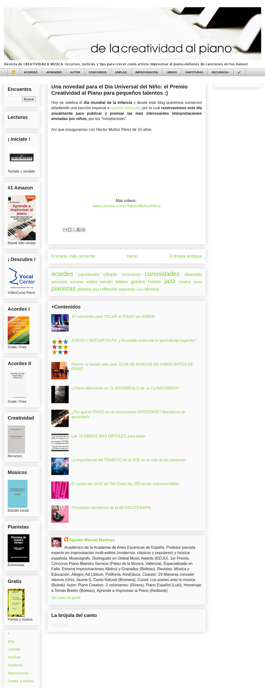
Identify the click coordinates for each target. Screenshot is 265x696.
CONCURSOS (98, 72)
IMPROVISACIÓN (146, 72)
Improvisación (18, 673)
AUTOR (75, 72)
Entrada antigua (185, 256)
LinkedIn (14, 649)
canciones (88, 274)
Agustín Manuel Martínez (91, 540)
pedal (197, 282)
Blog (11, 641)
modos (185, 282)
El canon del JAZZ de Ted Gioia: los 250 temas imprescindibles (125, 484)
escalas (76, 282)
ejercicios (59, 282)
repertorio (127, 289)
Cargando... (61, 625)
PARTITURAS (194, 72)
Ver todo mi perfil (65, 598)
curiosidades (162, 273)
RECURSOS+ (220, 72)
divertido (193, 274)
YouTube (14, 657)
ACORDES (31, 72)
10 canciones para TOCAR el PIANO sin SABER (112, 317)
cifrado (110, 274)
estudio (106, 282)
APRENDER (54, 72)
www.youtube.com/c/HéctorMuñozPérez (127, 206)
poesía (84, 289)
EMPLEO (121, 72)
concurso (131, 274)
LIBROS (171, 72)
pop (96, 289)
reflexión (109, 289)
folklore (121, 282)
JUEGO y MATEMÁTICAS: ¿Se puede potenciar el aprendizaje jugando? (133, 340)
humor (154, 281)
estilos (91, 282)
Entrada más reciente (73, 256)
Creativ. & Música (21, 681)
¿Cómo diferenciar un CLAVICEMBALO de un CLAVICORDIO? (125, 388)
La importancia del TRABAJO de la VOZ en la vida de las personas (128, 460)
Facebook (15, 665)
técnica (152, 289)
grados (138, 281)
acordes (62, 273)
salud (140, 289)
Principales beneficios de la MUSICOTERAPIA (111, 508)
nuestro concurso (125, 108)
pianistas (63, 288)
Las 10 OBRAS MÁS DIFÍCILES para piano (108, 436)
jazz (169, 281)
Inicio (132, 256)
